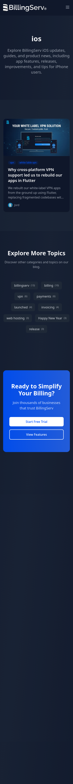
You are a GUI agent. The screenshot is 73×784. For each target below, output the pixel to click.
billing (51, 285)
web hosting (18, 318)
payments (46, 296)
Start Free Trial (36, 422)
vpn (22, 296)
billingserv (24, 285)
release (36, 329)
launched (23, 307)
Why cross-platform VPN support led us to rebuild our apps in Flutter (35, 175)
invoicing (50, 307)
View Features (36, 434)
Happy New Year (52, 318)
